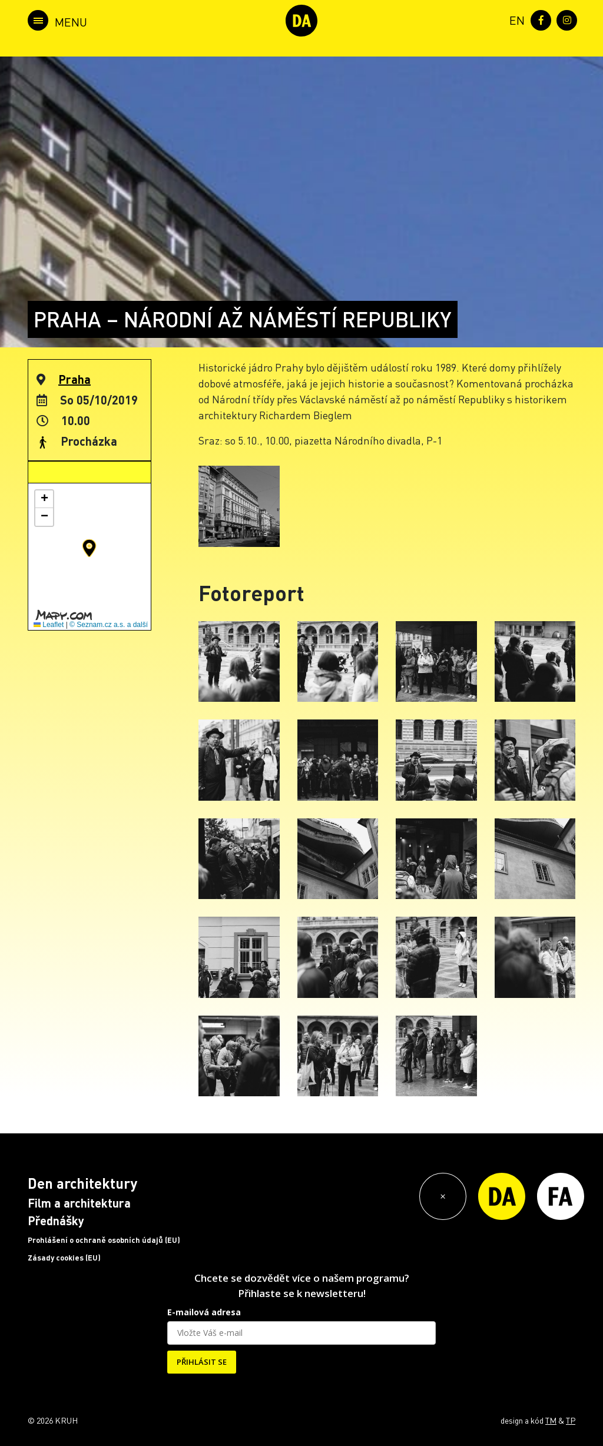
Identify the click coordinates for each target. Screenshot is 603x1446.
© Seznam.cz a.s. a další (108, 625)
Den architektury (82, 1183)
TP (570, 1420)
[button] (89, 548)
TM (550, 1420)
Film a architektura (79, 1202)
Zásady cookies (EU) (64, 1257)
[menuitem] (515, 19)
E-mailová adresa (204, 1312)
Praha (74, 379)
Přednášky (56, 1220)
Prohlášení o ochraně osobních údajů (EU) (104, 1240)
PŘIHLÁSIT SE (202, 1362)
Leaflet (49, 625)
